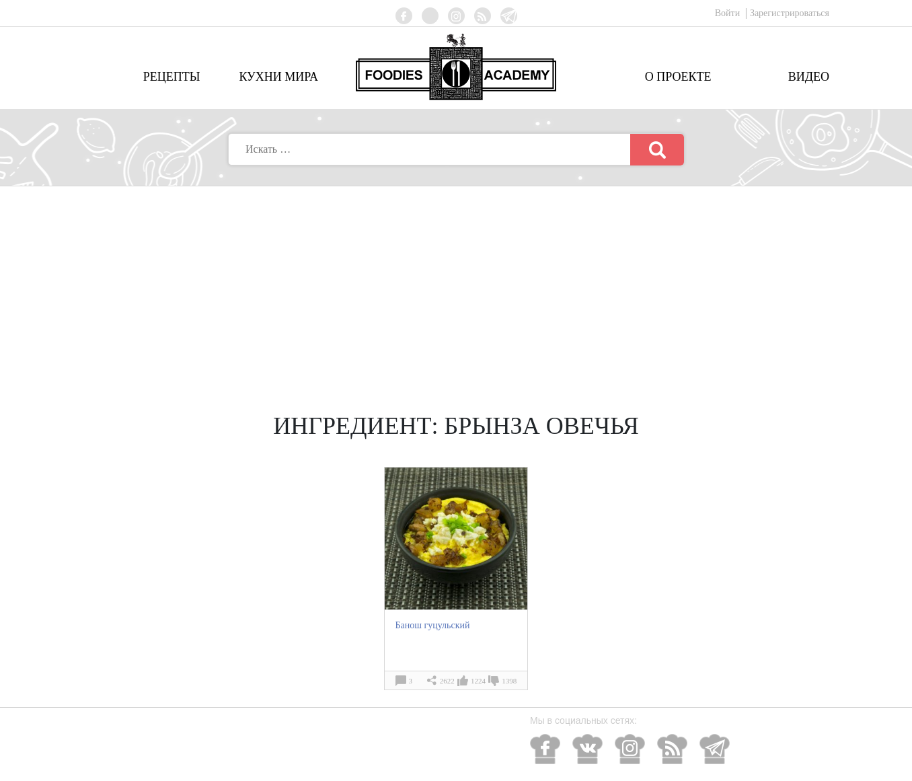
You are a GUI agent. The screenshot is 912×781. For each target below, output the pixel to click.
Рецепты (171, 76)
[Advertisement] (456, 287)
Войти (729, 13)
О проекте (678, 76)
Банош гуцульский (432, 625)
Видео (808, 76)
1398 (509, 681)
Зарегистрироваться (789, 13)
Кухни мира (278, 76)
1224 (478, 681)
